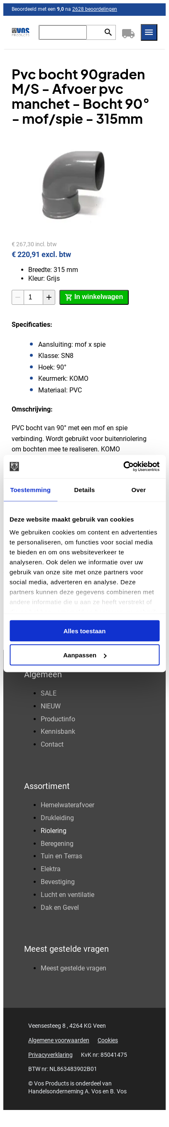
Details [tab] (84, 489)
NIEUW (51, 706)
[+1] (49, 297)
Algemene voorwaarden (58, 1040)
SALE (48, 693)
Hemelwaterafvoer (67, 805)
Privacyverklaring (50, 1054)
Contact (52, 744)
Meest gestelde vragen (73, 968)
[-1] (18, 297)
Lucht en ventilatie (67, 895)
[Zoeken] (63, 32)
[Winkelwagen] (128, 32)
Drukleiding (57, 818)
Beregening (57, 844)
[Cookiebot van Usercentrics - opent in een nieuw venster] (123, 466)
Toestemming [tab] (30, 489)
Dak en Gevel (60, 907)
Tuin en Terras (61, 856)
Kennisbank (58, 731)
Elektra (51, 869)
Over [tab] (139, 489)
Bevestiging (58, 882)
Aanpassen (84, 655)
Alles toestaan (85, 630)
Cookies (108, 1040)
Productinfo (58, 719)
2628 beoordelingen (94, 9)
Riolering (53, 831)
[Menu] (149, 32)
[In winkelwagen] (94, 297)
